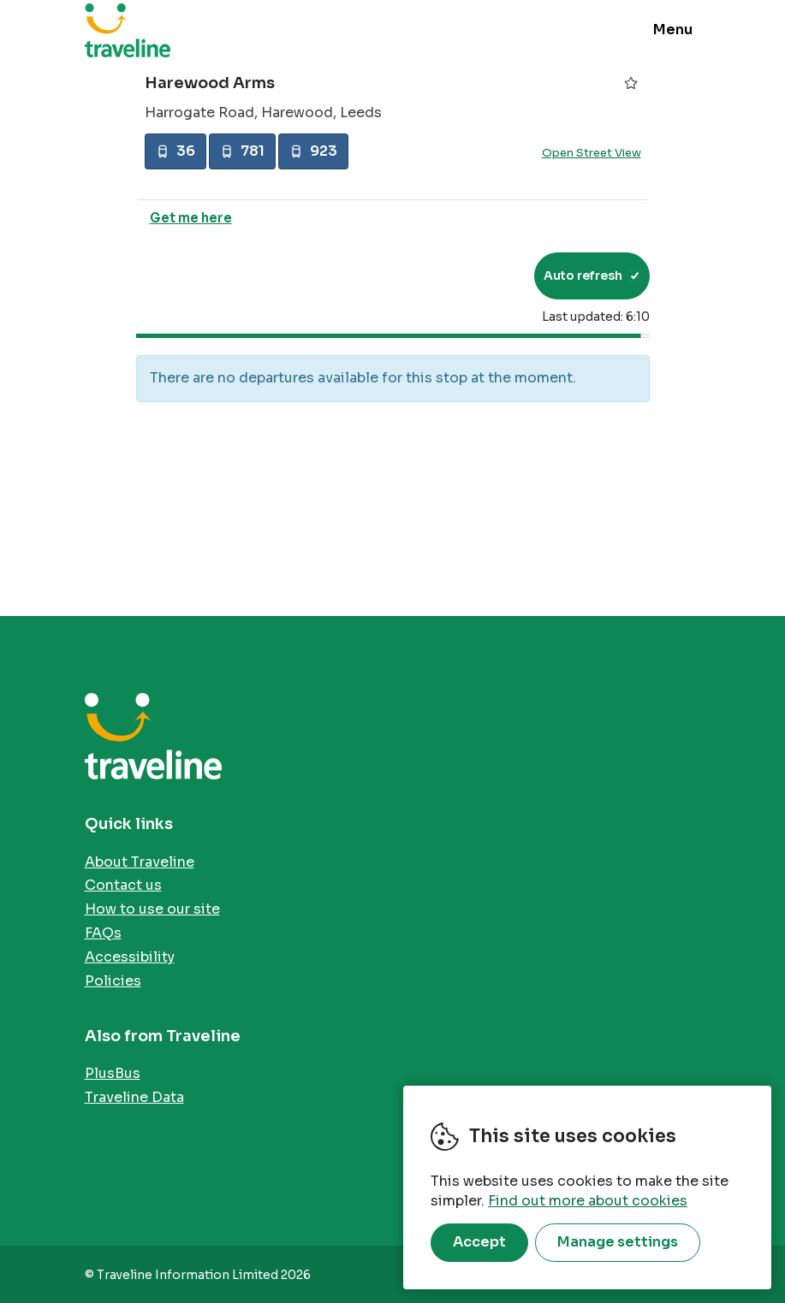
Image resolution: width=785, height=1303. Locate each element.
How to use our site (152, 909)
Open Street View (591, 152)
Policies (113, 981)
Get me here (191, 218)
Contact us (123, 885)
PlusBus (112, 1073)
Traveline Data (134, 1097)
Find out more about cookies (587, 1201)
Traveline (127, 30)
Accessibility (130, 957)
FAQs (103, 933)
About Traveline (139, 862)
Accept (479, 1242)
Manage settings (617, 1242)
